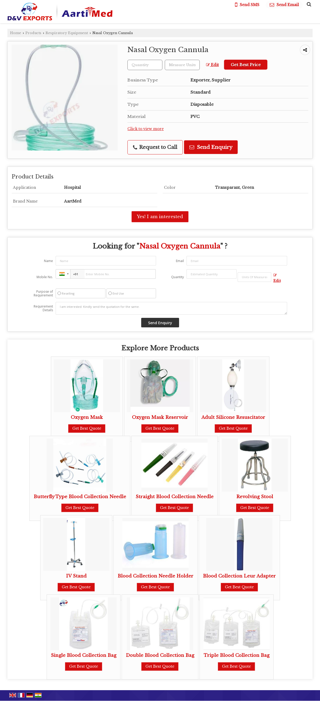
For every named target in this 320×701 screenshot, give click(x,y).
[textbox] (182, 65)
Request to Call (155, 147)
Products (33, 33)
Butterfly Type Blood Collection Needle (80, 497)
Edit (212, 65)
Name (48, 261)
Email (180, 261)
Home (15, 33)
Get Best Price (246, 64)
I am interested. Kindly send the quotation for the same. (171, 308)
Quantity (177, 277)
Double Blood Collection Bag (160, 655)
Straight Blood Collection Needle (175, 497)
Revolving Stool (254, 497)
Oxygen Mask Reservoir (160, 417)
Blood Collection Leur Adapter (239, 576)
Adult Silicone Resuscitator (233, 417)
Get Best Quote (86, 428)
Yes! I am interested (160, 216)
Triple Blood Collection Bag (236, 655)
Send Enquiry (210, 147)
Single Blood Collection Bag (83, 655)
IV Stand (76, 576)
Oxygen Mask (87, 417)
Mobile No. (45, 277)
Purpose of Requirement (43, 293)
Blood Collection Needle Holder (155, 576)
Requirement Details (43, 308)
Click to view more (145, 129)
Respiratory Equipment (67, 33)
